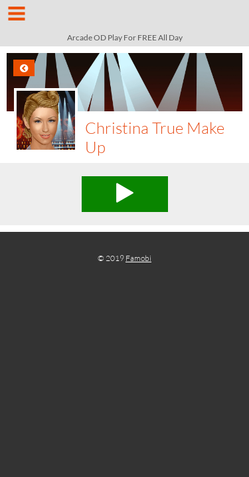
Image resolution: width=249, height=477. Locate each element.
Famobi (138, 258)
